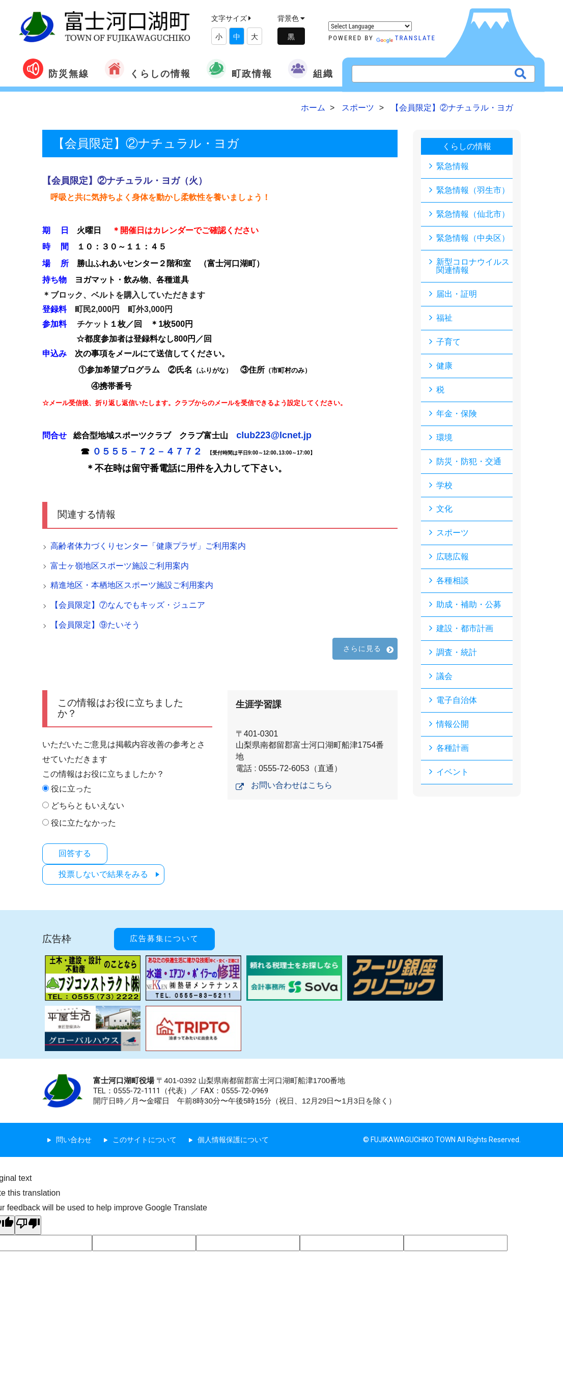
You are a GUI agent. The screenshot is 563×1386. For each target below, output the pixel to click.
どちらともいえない (87, 805)
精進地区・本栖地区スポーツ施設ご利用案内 (131, 585)
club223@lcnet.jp (274, 435)
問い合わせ (74, 1140)
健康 (444, 365)
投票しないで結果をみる (104, 873)
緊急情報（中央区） (473, 238)
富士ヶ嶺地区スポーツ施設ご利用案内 (119, 565)
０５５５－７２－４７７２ (147, 451)
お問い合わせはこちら (291, 785)
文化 (444, 509)
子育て (448, 341)
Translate (406, 38)
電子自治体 (456, 700)
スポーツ (452, 533)
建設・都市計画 (464, 629)
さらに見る (362, 648)
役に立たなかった (83, 822)
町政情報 (239, 69)
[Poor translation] (28, 1224)
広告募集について (164, 938)
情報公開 (452, 724)
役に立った (71, 788)
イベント (452, 772)
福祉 (444, 318)
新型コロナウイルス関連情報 (473, 266)
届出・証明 (456, 294)
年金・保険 (456, 413)
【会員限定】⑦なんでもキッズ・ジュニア (127, 605)
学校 (444, 485)
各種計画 (452, 748)
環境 (444, 437)
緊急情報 (452, 166)
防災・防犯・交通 (468, 461)
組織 (310, 69)
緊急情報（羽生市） (473, 190)
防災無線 (56, 69)
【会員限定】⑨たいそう (95, 624)
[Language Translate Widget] (370, 26)
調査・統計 (456, 652)
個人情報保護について (233, 1140)
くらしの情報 (147, 69)
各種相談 (452, 581)
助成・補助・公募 (468, 605)
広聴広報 (452, 557)
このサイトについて (144, 1140)
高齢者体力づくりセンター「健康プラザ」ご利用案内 (148, 546)
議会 (444, 676)
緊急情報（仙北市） (473, 214)
